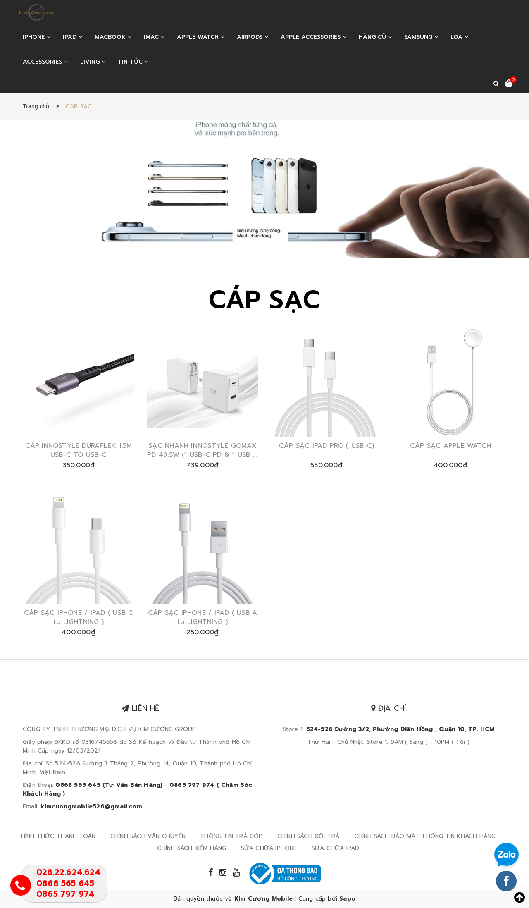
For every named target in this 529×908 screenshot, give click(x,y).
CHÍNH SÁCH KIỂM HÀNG (191, 848)
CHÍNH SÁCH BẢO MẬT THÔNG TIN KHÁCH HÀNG (425, 836)
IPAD (72, 37)
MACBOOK (113, 37)
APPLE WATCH (200, 37)
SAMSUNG (421, 37)
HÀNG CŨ (375, 37)
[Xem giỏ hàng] (508, 84)
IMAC (154, 37)
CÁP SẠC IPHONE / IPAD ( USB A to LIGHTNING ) (202, 617)
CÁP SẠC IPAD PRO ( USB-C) (326, 446)
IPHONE (36, 37)
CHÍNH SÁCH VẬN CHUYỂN (148, 836)
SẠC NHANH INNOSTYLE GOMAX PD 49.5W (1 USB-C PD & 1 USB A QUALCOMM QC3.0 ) (202, 450)
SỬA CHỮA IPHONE (269, 848)
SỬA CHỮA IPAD (336, 848)
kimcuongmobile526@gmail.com (91, 806)
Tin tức (133, 61)
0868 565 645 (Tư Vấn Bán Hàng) (108, 785)
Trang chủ (38, 106)
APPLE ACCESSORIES (313, 37)
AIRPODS (252, 37)
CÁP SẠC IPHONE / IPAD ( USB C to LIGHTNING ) (78, 617)
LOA (459, 37)
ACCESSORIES (45, 61)
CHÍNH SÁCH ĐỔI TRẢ (308, 836)
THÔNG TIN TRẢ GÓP (231, 836)
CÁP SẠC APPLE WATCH (450, 446)
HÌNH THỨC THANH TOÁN (58, 836)
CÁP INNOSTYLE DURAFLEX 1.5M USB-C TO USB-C (78, 450)
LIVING (92, 61)
